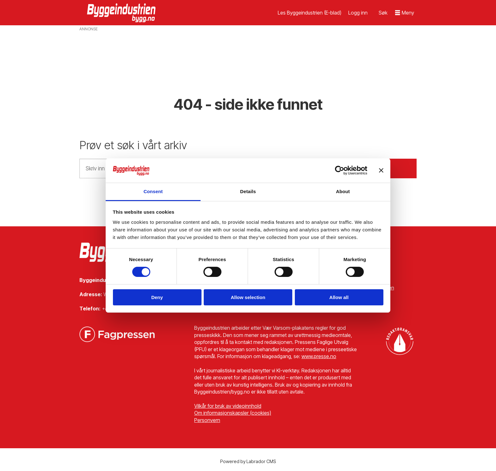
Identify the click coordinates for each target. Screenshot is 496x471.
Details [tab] (248, 191)
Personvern (207, 420)
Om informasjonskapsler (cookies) (232, 413)
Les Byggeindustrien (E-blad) (309, 12)
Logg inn (358, 12)
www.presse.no (318, 356)
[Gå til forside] (122, 13)
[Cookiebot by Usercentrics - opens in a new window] (339, 170)
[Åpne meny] (404, 13)
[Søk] (383, 12)
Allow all (339, 297)
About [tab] (343, 191)
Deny (157, 297)
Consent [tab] (153, 191)
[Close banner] (381, 170)
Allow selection (248, 297)
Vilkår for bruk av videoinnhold (227, 406)
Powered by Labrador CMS (248, 461)
